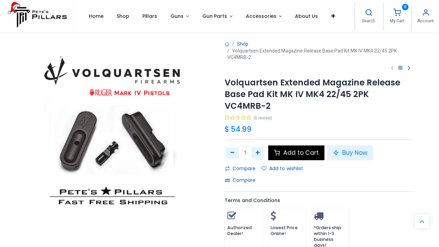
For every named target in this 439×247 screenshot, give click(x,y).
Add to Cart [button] (296, 153)
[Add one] (258, 153)
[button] (333, 16)
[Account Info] (425, 13)
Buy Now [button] (350, 153)
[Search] (368, 13)
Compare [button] (240, 168)
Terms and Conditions (252, 200)
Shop (242, 44)
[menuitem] (96, 16)
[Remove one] (232, 153)
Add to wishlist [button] (282, 168)
